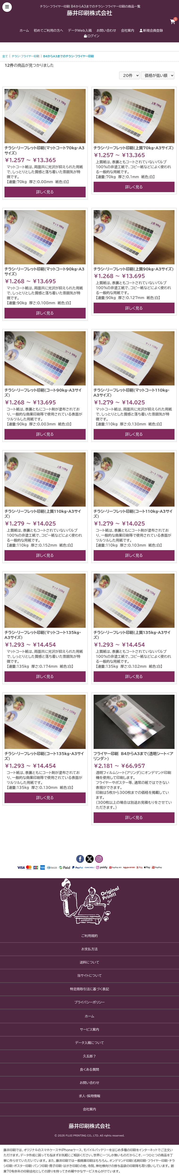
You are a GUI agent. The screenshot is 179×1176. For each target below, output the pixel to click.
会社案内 (127, 30)
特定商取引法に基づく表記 (89, 989)
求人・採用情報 (89, 1096)
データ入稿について (89, 1042)
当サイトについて (89, 975)
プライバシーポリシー (89, 1002)
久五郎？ (89, 1056)
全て (5, 56)
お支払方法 (89, 949)
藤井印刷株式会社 (89, 13)
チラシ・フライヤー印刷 (25, 56)
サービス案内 (89, 1029)
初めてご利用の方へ (48, 30)
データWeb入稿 (80, 30)
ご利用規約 (89, 935)
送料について (89, 962)
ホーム (24, 30)
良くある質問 (89, 1069)
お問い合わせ (106, 30)
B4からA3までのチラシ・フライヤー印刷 (68, 56)
